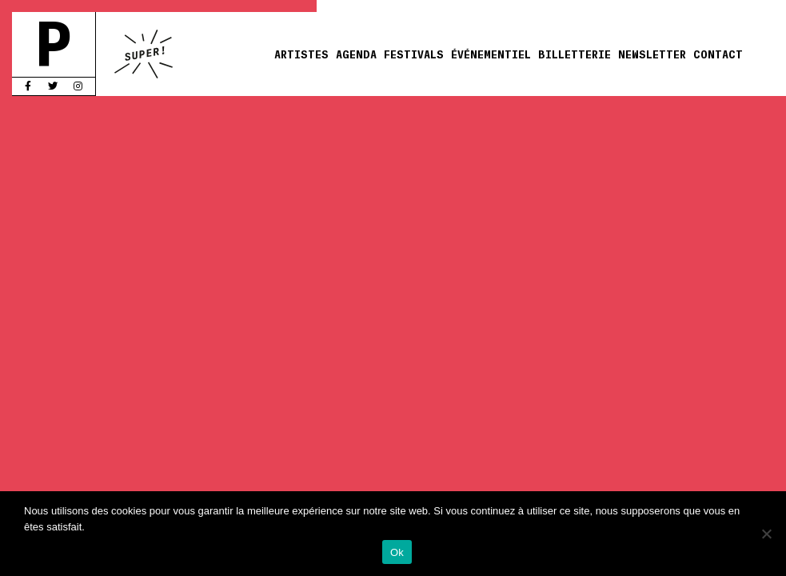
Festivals (414, 53)
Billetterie (574, 53)
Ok (397, 552)
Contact (718, 53)
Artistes (301, 53)
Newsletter (652, 53)
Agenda (356, 53)
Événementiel (491, 53)
